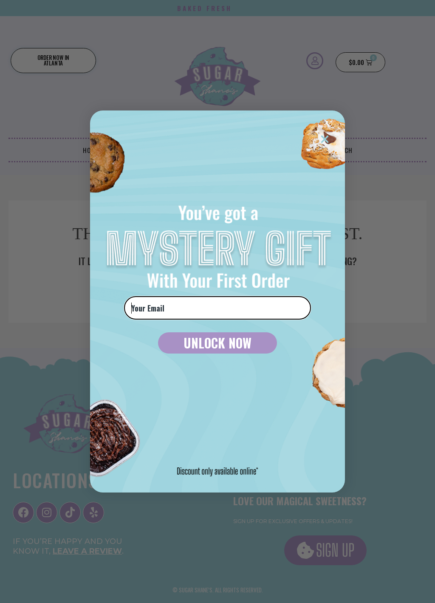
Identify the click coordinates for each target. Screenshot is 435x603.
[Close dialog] (324, 139)
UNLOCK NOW (217, 342)
